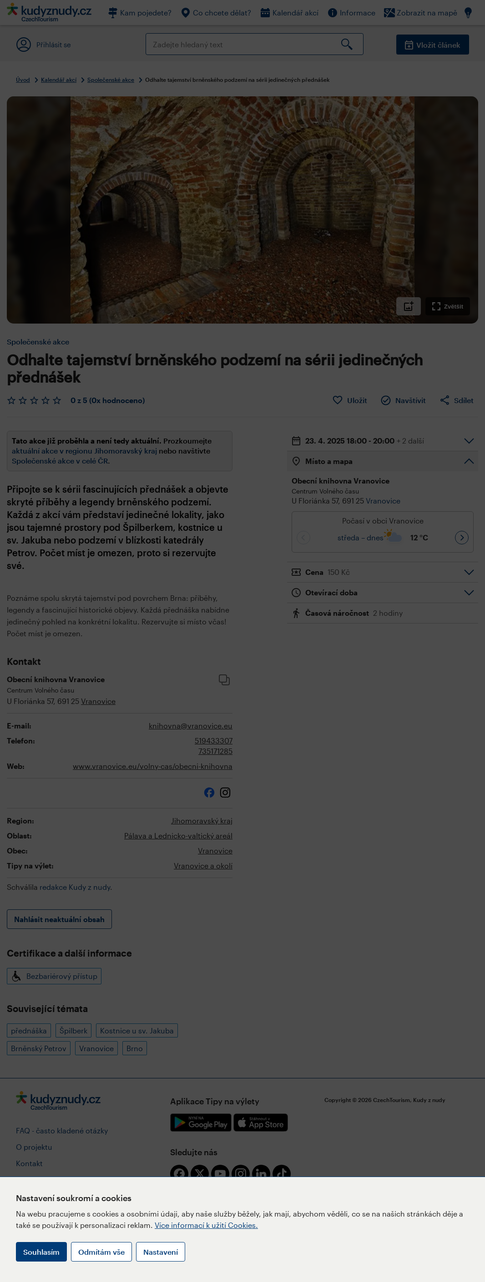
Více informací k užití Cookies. (206, 1225)
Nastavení (160, 1251)
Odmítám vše (101, 1251)
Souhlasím (41, 1251)
